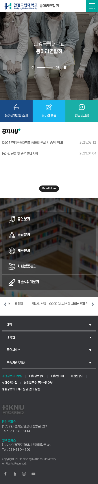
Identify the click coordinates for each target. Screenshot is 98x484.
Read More (49, 188)
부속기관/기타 (16, 363)
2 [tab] (49, 67)
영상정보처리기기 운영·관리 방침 (21, 389)
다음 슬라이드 (92, 304)
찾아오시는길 (9, 382)
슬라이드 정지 (65, 67)
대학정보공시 (36, 376)
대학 (9, 325)
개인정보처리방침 (12, 376)
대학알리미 (57, 376)
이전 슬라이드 (5, 304)
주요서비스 (13, 350)
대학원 (11, 337)
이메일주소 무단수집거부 (38, 382)
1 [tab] (41, 67)
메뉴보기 (92, 6)
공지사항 (10, 131)
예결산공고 (76, 376)
